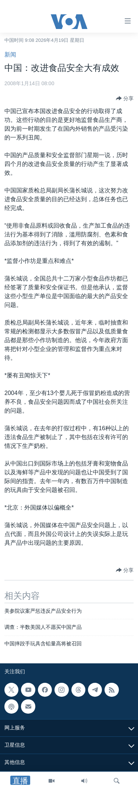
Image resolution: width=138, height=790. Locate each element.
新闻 (10, 54)
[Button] (125, 98)
